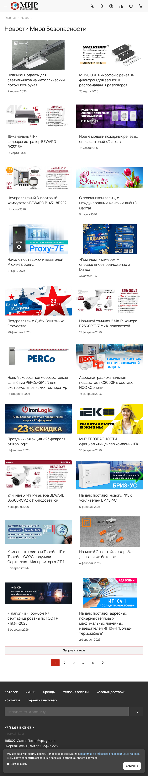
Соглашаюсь (17, 763)
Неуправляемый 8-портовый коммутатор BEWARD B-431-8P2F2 (37, 200)
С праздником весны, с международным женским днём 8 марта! (108, 202)
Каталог (11, 692)
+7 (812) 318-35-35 (18, 728)
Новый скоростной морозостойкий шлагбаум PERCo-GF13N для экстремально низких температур (38, 382)
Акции (30, 692)
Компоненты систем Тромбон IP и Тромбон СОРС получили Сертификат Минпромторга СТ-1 (36, 556)
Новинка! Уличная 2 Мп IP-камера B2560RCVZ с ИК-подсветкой (108, 323)
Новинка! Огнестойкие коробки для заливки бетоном (106, 554)
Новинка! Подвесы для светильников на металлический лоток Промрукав (36, 80)
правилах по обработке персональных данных (110, 753)
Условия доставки (110, 692)
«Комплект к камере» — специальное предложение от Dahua (105, 264)
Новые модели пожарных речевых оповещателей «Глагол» (108, 139)
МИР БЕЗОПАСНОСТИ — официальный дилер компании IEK (108, 441)
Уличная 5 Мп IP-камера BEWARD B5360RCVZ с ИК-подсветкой (36, 498)
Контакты (12, 700)
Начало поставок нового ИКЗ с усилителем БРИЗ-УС (105, 498)
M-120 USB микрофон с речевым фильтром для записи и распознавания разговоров (107, 80)
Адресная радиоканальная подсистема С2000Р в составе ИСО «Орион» (106, 382)
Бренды (49, 692)
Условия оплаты (76, 692)
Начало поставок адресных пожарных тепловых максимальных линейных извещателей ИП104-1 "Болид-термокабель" (105, 623)
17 (93, 662)
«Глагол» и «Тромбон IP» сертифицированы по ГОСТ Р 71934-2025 (33, 618)
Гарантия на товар (42, 700)
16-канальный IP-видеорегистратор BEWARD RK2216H (32, 141)
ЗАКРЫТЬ (132, 765)
